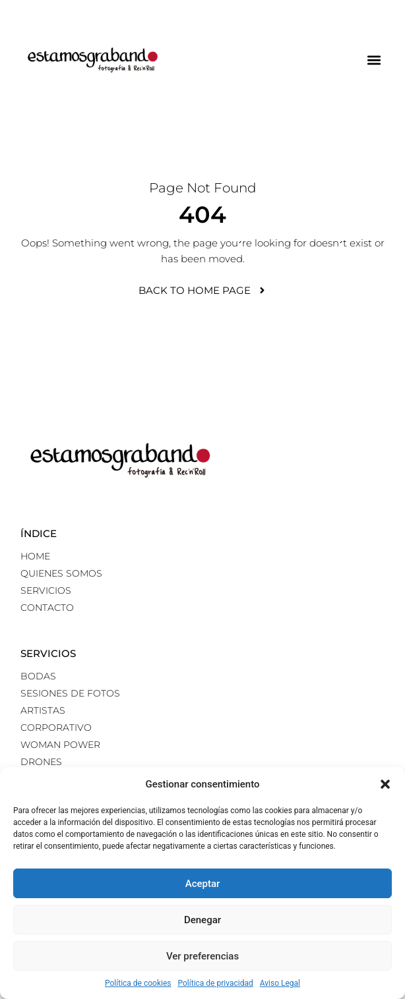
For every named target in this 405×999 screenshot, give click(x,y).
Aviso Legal (280, 983)
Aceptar (202, 884)
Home (35, 556)
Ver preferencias (202, 956)
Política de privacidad (215, 983)
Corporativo (56, 727)
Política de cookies (138, 983)
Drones (41, 762)
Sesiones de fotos (70, 693)
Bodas (38, 676)
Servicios (45, 590)
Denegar (202, 920)
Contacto (47, 608)
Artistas (42, 710)
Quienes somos (61, 573)
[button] (385, 784)
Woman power (60, 745)
